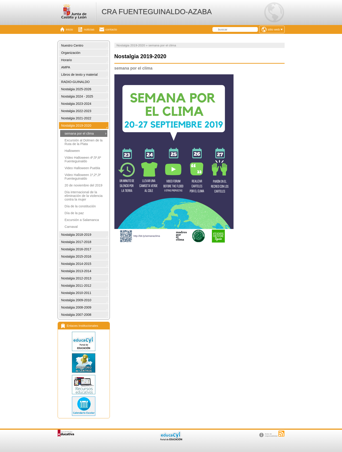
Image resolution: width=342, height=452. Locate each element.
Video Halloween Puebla (82, 168)
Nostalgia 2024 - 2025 (77, 96)
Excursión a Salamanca (82, 220)
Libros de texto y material (79, 74)
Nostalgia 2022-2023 (76, 111)
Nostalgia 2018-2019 (76, 234)
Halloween (72, 151)
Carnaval (71, 227)
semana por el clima (79, 133)
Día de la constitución (80, 206)
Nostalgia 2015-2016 (76, 256)
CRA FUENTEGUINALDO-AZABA (156, 12)
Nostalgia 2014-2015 (76, 264)
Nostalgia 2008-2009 (76, 307)
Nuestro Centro (72, 45)
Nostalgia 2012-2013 (76, 278)
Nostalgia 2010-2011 (76, 293)
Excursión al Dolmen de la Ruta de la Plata (84, 142)
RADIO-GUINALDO (75, 82)
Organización (71, 53)
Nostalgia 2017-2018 (76, 242)
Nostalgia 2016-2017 (76, 249)
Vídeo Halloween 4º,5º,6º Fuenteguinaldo (83, 159)
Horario (66, 60)
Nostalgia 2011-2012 (76, 285)
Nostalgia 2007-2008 (76, 314)
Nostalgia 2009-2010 (76, 300)
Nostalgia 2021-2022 (76, 118)
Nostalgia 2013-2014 (76, 271)
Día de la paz (74, 213)
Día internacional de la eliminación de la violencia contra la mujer (84, 195)
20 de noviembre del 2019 (83, 185)
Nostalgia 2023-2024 (76, 103)
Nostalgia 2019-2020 (76, 125)
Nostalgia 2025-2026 (76, 89)
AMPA (65, 67)
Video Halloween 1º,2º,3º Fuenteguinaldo (83, 176)
